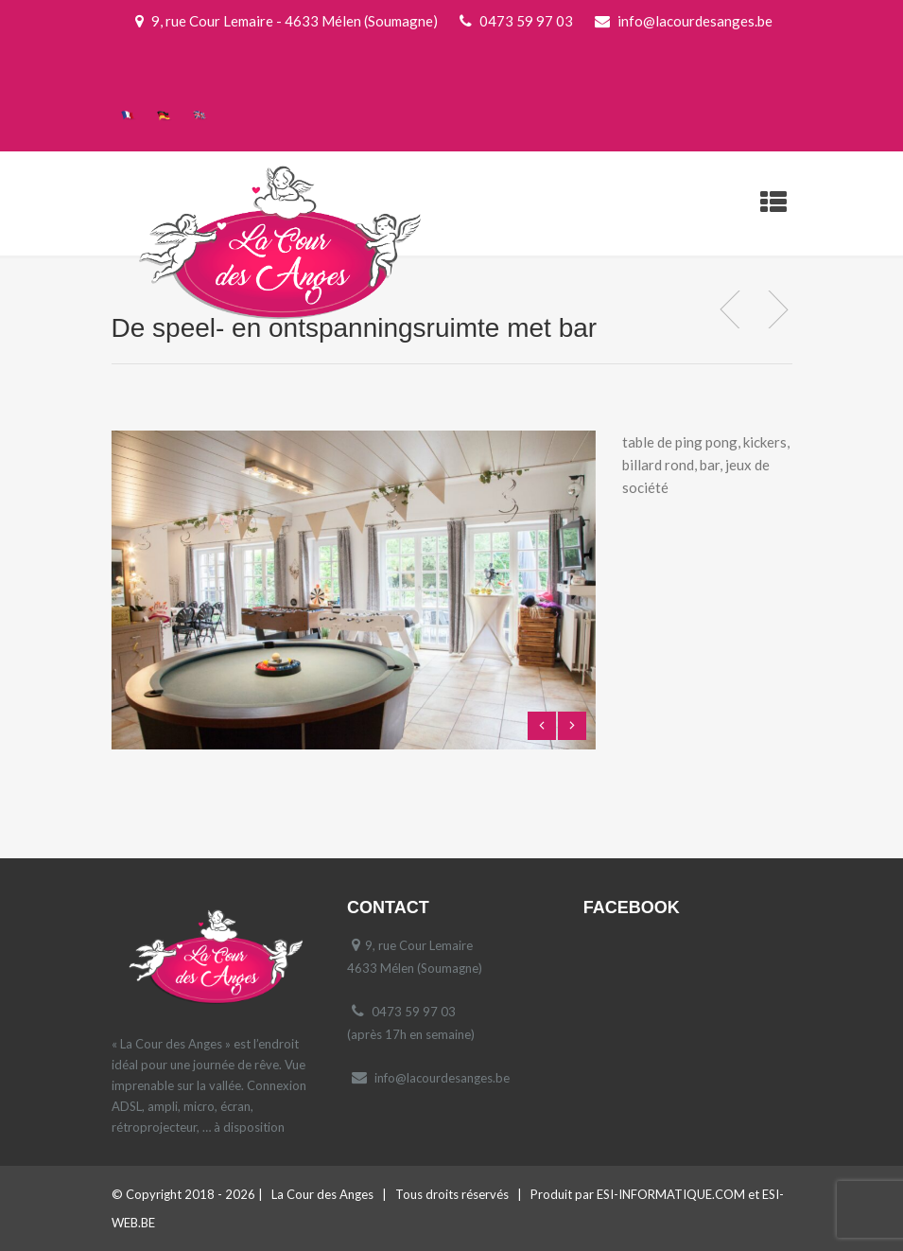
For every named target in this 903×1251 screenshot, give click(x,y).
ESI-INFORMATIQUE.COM (671, 1194)
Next (572, 726)
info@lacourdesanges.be (442, 1077)
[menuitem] (130, 113)
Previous (542, 726)
